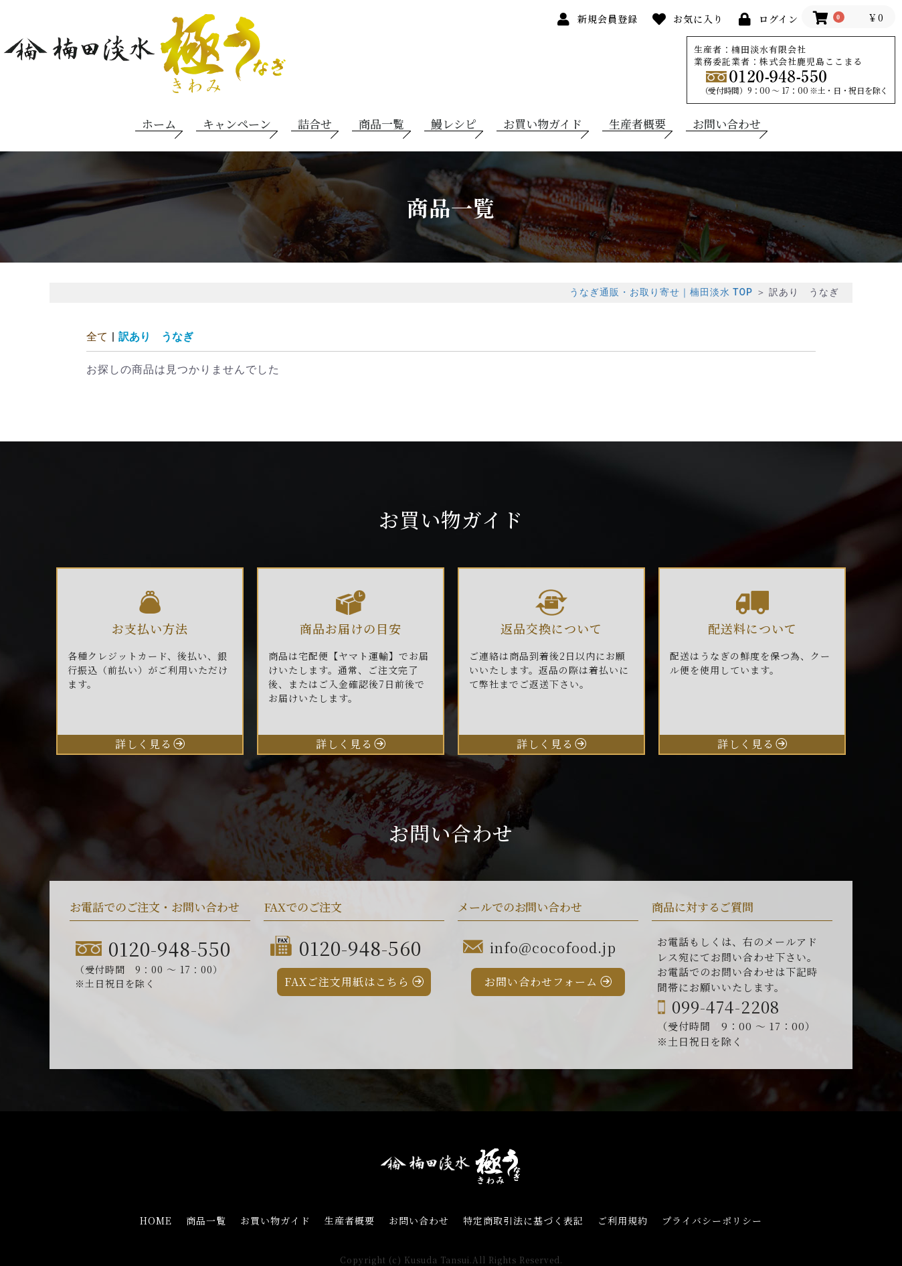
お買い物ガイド (542, 124)
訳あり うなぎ (155, 336)
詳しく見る (143, 744)
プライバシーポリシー (712, 1220)
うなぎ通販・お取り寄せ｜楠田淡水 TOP (661, 292)
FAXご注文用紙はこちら (347, 981)
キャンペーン (237, 124)
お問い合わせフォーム (541, 981)
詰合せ (315, 124)
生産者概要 (637, 124)
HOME (156, 1220)
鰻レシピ (453, 124)
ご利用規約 (623, 1220)
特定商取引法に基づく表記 (523, 1220)
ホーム (159, 124)
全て (97, 336)
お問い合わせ (727, 124)
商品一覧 (381, 124)
